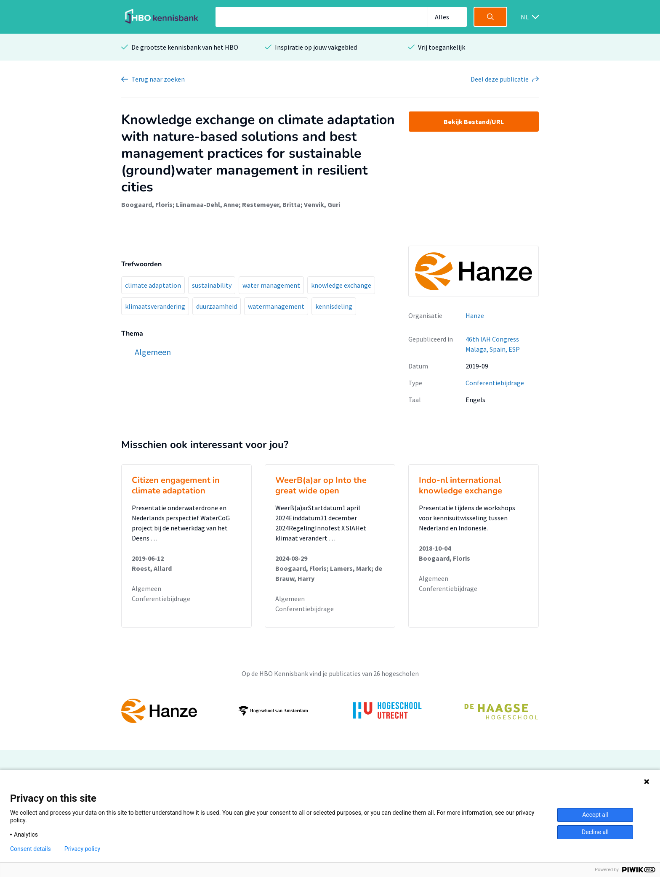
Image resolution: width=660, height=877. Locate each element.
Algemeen (146, 588)
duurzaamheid (216, 306)
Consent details (30, 848)
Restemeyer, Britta (271, 204)
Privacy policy (82, 848)
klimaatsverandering (155, 306)
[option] (330, 711)
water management (271, 285)
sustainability (212, 285)
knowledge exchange (341, 285)
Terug (158, 79)
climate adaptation (153, 285)
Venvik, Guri (322, 204)
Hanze (475, 315)
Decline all (595, 832)
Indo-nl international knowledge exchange (460, 485)
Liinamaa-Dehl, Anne (207, 204)
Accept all (595, 814)
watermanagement (276, 306)
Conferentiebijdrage (495, 383)
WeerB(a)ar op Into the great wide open (321, 485)
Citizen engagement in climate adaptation (176, 485)
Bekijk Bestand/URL (474, 121)
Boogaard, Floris (147, 204)
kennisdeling (333, 306)
